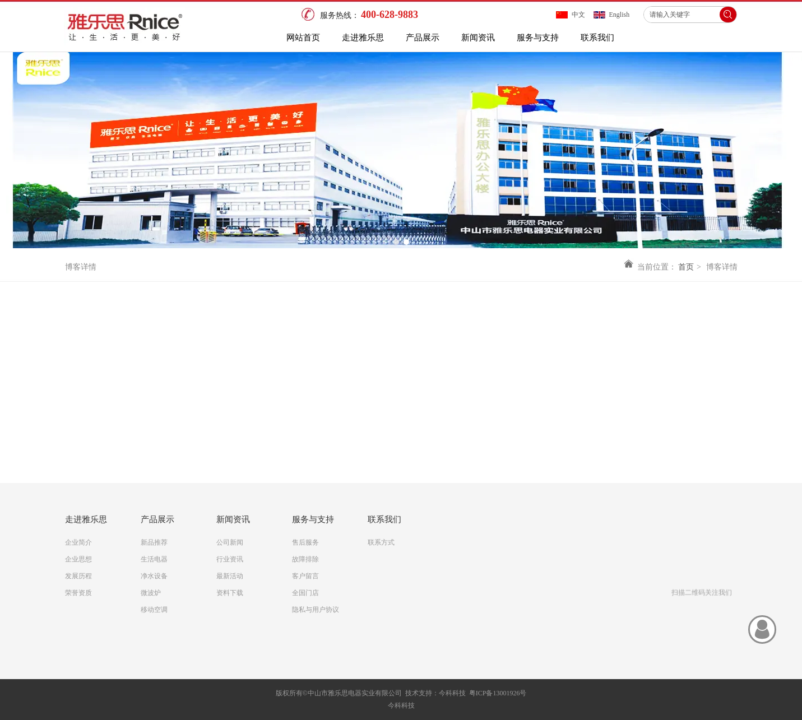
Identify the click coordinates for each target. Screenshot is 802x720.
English (619, 14)
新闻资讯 (233, 519)
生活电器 (154, 559)
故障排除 (305, 559)
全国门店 (305, 593)
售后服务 (305, 542)
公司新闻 (229, 542)
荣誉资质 (78, 593)
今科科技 (452, 693)
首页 (686, 267)
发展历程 (78, 576)
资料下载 (229, 593)
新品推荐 (154, 542)
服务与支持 (313, 519)
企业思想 (78, 559)
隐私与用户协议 (315, 610)
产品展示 (157, 519)
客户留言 (305, 576)
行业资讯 (229, 559)
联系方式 (381, 542)
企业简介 (78, 542)
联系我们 (384, 519)
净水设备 (154, 576)
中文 (578, 14)
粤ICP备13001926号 (498, 693)
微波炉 (151, 593)
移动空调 (154, 610)
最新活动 (229, 576)
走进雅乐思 (86, 519)
